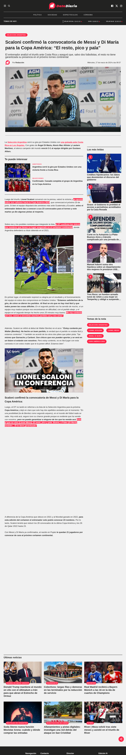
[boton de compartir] (121, 739)
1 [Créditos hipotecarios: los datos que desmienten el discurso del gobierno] (90, 157)
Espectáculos (70, 15)
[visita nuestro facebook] (112, 6)
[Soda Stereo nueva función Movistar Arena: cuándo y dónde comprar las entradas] (23, 712)
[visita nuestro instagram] (121, 6)
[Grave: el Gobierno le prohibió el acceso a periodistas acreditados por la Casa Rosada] (104, 193)
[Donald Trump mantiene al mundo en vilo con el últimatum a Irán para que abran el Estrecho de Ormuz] (23, 672)
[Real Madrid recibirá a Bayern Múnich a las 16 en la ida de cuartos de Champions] (103, 672)
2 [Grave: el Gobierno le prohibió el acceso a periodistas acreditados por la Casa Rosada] (90, 187)
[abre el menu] (5, 6)
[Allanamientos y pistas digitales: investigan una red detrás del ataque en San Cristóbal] (63, 712)
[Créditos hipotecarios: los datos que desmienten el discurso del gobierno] (104, 163)
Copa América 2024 (97, 341)
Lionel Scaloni (95, 330)
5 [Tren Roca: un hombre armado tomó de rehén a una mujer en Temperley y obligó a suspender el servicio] (90, 277)
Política (37, 15)
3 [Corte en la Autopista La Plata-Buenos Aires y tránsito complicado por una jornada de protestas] (90, 217)
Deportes (55, 21)
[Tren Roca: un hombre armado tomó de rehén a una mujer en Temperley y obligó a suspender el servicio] (104, 283)
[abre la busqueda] (9, 6)
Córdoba (88, 15)
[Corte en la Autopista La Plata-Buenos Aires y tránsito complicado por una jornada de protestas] (104, 223)
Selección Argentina (98, 325)
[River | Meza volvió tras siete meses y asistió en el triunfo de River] (103, 712)
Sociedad (52, 15)
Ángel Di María (95, 336)
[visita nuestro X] (117, 6)
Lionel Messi (113, 330)
